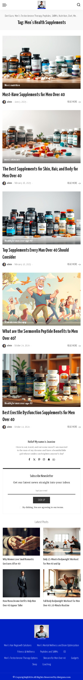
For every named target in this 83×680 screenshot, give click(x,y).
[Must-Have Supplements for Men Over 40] (41, 62)
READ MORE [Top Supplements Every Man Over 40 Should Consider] (74, 263)
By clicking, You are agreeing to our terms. (43, 506)
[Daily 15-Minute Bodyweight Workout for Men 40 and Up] (61, 540)
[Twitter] (34, 458)
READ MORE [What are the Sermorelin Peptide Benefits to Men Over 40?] (74, 344)
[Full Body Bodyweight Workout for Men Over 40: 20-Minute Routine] (61, 582)
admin (9, 102)
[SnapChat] (48, 458)
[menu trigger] (5, 5)
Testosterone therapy (15, 321)
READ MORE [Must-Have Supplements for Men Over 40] (74, 102)
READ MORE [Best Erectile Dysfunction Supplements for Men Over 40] (74, 425)
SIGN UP (41, 498)
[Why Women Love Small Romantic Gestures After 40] (21, 540)
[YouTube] (53, 458)
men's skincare (12, 160)
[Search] (79, 5)
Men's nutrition (12, 85)
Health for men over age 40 (18, 240)
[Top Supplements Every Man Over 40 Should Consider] (41, 217)
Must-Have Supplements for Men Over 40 (33, 94)
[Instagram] (44, 458)
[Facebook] (29, 458)
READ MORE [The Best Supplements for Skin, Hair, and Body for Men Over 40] (74, 183)
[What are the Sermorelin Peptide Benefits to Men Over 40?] (41, 298)
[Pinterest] (39, 458)
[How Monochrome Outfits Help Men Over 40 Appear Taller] (21, 582)
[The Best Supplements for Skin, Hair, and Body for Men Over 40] (41, 136)
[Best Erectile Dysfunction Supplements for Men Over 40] (41, 379)
